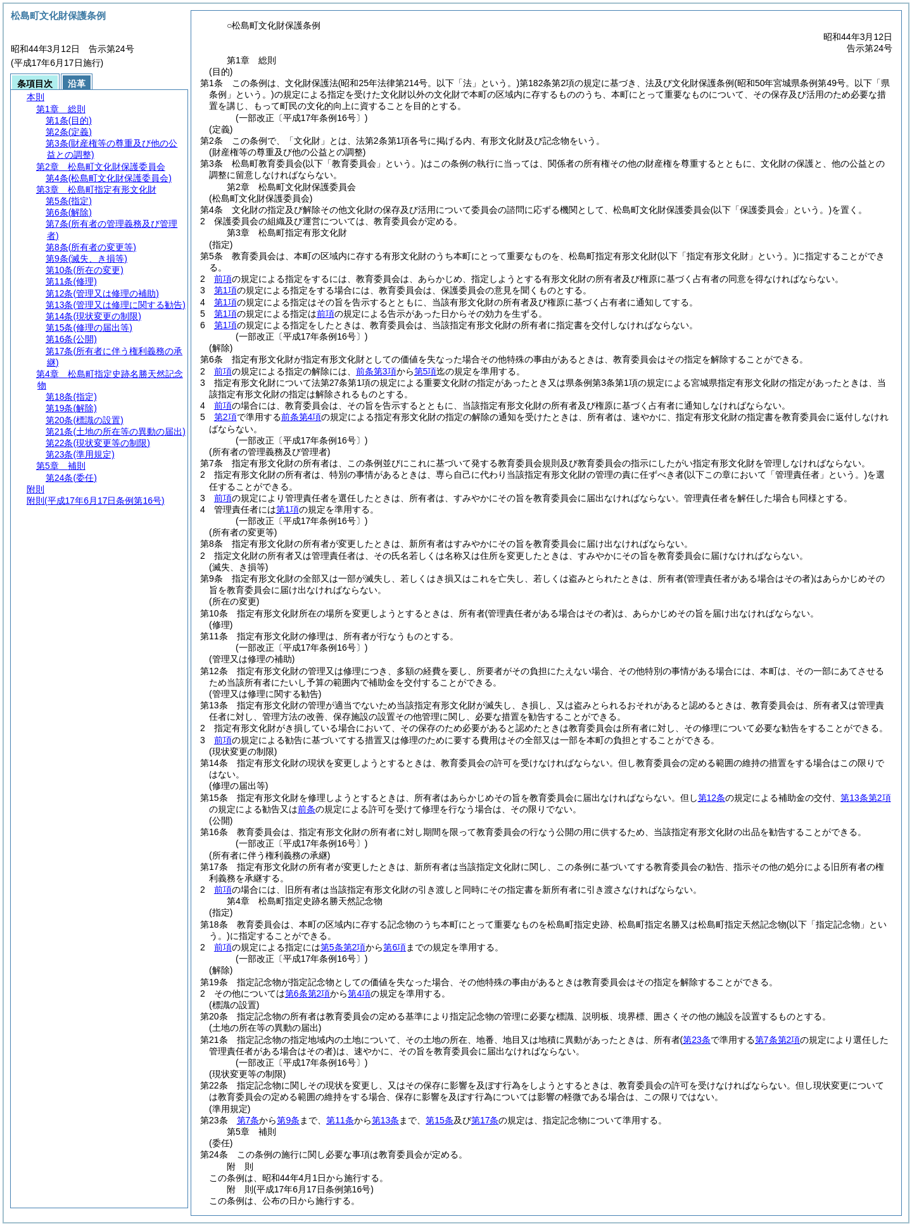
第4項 (359, 993)
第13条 (386, 1120)
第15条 (439, 1120)
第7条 (248, 1120)
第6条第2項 (308, 993)
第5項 (425, 371)
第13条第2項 (865, 798)
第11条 (340, 1120)
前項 (223, 279)
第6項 (394, 947)
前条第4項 (301, 417)
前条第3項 (376, 371)
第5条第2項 (343, 947)
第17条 (485, 1120)
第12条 (712, 798)
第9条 (288, 1120)
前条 (306, 809)
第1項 (225, 290)
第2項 (225, 417)
